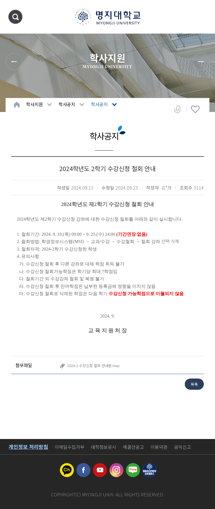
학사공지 (66, 104)
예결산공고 (133, 446)
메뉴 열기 (202, 17)
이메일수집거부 (69, 446)
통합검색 (15, 17)
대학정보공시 (103, 446)
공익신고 (182, 446)
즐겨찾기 (195, 109)
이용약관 (159, 446)
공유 (177, 109)
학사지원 (34, 104)
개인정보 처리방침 (28, 446)
